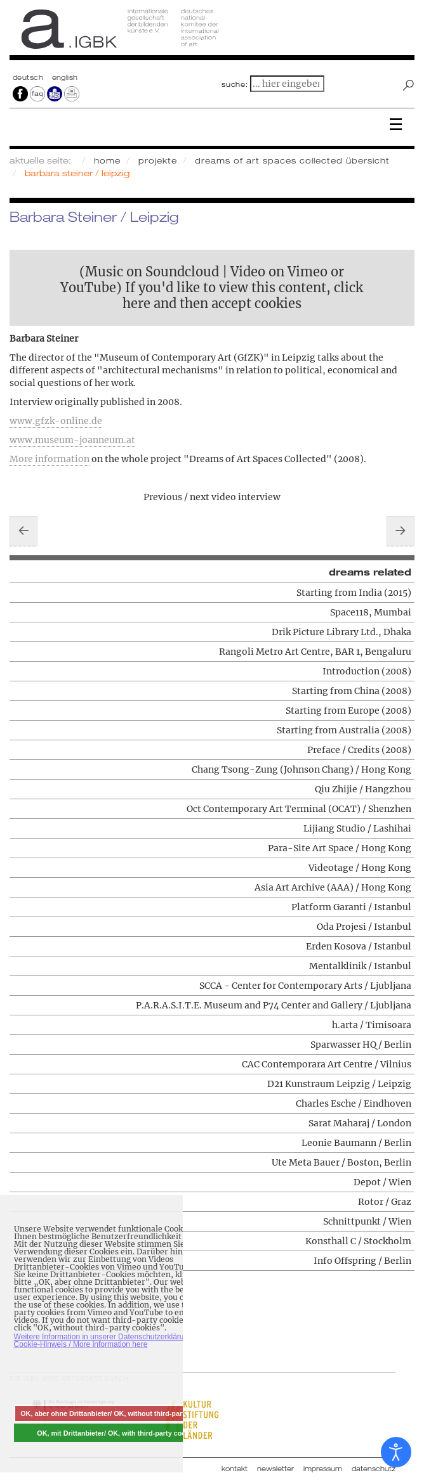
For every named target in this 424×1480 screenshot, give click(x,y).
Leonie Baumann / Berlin (356, 1143)
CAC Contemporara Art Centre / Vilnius (326, 1064)
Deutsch (29, 77)
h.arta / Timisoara (371, 1025)
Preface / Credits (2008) (359, 750)
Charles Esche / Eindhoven (353, 1103)
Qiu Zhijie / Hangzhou (363, 789)
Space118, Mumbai (370, 612)
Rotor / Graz (384, 1201)
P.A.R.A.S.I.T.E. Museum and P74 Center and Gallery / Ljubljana (273, 1005)
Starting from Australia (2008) (344, 730)
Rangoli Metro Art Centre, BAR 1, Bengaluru (315, 651)
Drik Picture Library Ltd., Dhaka (341, 632)
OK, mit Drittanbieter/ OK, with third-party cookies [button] (118, 1433)
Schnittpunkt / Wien (367, 1221)
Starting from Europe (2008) (348, 710)
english (65, 77)
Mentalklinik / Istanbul (360, 966)
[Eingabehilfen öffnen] (396, 1452)
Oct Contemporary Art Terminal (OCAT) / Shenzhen (299, 808)
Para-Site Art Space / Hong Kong (339, 848)
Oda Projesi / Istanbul (364, 926)
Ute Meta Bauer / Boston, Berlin (341, 1162)
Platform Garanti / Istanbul (351, 907)
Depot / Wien (382, 1182)
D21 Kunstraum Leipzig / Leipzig (339, 1084)
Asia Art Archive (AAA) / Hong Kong (333, 887)
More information (49, 459)
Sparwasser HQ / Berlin (360, 1044)
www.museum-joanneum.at (72, 440)
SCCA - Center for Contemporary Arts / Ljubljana (305, 985)
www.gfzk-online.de (56, 421)
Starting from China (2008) (351, 691)
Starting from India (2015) (353, 592)
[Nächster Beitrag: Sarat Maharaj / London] (400, 531)
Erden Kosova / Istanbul (358, 946)
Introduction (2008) (366, 671)
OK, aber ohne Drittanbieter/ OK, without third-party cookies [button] (118, 1413)
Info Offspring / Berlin (362, 1260)
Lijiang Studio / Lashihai (357, 828)
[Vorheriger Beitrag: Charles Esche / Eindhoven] (23, 531)
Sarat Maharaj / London (359, 1123)
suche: (235, 84)
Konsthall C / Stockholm (358, 1241)
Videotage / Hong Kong (359, 867)
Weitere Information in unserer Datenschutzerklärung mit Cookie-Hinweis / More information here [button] (109, 1340)
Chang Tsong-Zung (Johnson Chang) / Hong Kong (301, 769)
